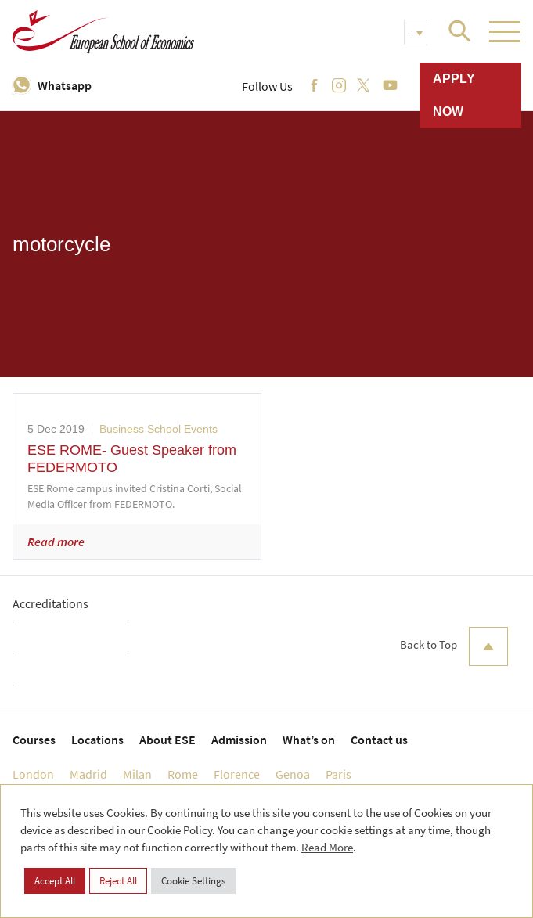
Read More (327, 847)
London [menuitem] (33, 774)
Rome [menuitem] (182, 774)
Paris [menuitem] (338, 774)
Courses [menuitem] (34, 739)
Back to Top (454, 646)
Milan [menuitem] (137, 774)
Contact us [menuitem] (379, 739)
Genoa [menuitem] (293, 774)
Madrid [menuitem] (88, 774)
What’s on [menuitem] (309, 739)
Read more (56, 541)
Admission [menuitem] (239, 739)
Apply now (454, 95)
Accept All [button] (54, 880)
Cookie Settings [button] (193, 880)
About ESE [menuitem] (167, 739)
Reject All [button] (118, 880)
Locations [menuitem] (97, 739)
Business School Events (158, 429)
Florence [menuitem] (237, 774)
